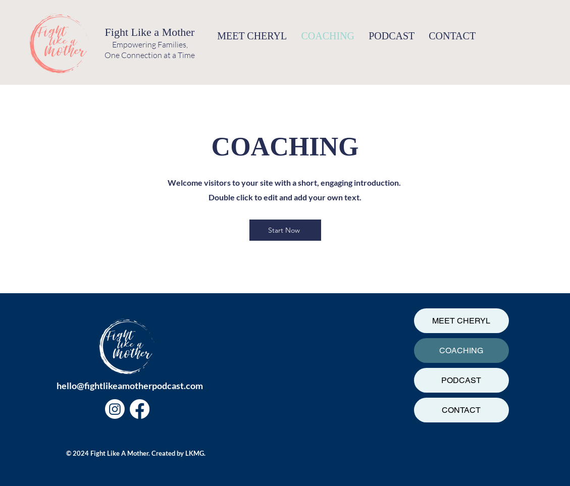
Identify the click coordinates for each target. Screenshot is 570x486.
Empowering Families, (150, 44)
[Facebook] (139, 409)
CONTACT (461, 410)
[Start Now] (285, 230)
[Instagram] (115, 409)
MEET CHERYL (461, 321)
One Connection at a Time (150, 55)
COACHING (461, 350)
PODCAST (461, 380)
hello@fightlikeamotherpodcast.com (130, 385)
